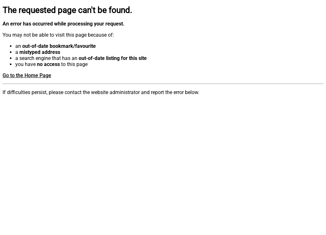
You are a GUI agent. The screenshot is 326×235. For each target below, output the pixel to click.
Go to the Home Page (27, 75)
